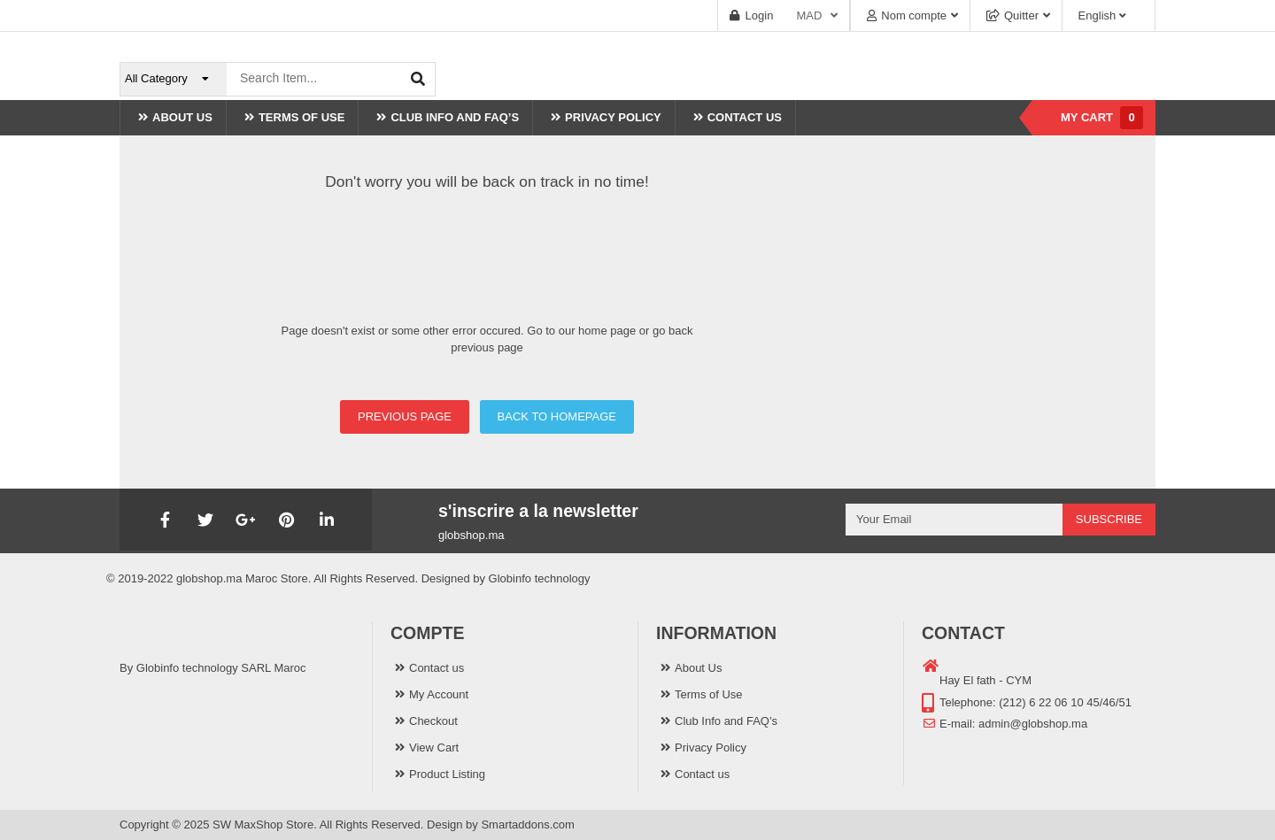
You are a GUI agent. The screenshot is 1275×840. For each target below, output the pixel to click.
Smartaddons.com (528, 824)
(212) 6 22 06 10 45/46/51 (1065, 702)
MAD (809, 15)
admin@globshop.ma (1032, 723)
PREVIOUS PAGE (405, 416)
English (1096, 15)
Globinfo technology (540, 578)
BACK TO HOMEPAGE (557, 416)
